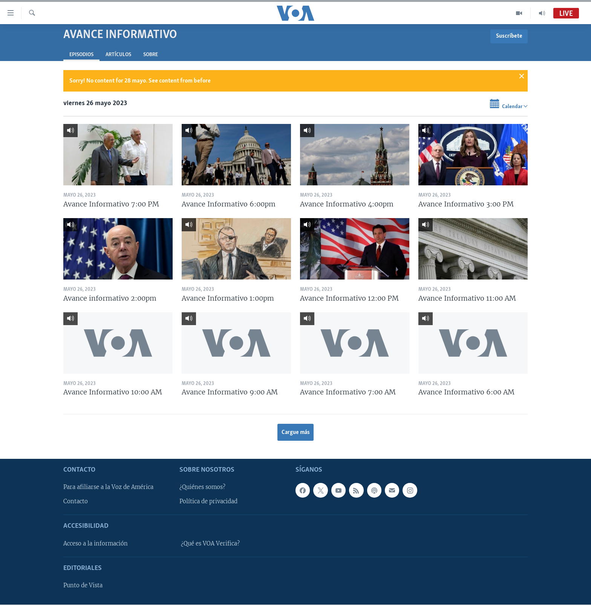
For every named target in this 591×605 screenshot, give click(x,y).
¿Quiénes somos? (202, 487)
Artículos (118, 55)
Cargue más (296, 432)
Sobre (150, 55)
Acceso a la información (95, 543)
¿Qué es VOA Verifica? (210, 543)
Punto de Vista (83, 585)
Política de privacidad (208, 501)
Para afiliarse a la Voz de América (108, 487)
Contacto (75, 501)
